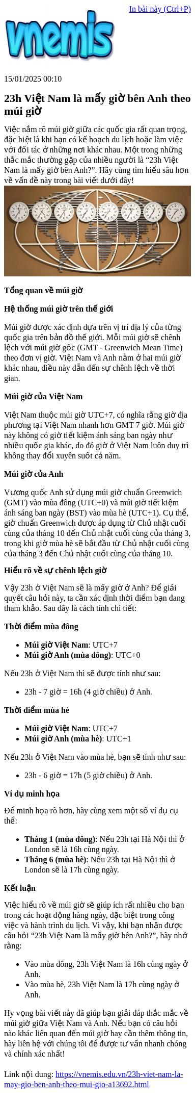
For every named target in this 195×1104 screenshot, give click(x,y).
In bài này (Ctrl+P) (160, 9)
